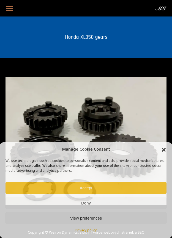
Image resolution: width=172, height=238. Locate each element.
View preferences (86, 218)
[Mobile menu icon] (10, 8)
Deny (86, 203)
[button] (163, 150)
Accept (86, 188)
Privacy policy (86, 230)
